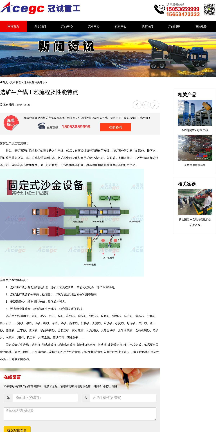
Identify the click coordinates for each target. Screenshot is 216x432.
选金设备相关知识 (34, 82)
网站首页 (13, 26)
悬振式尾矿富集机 (195, 165)
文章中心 (94, 26)
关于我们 (40, 26)
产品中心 (67, 26)
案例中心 (120, 26)
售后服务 (201, 26)
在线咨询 (115, 127)
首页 (4, 82)
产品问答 (174, 26)
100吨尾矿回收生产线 (195, 130)
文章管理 (15, 82)
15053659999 (76, 126)
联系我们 (147, 26)
